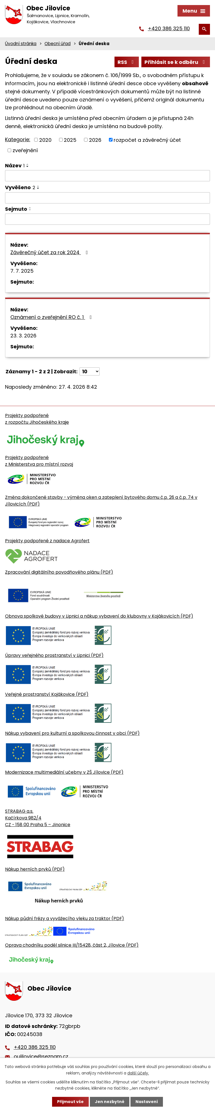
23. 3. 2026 (23, 335)
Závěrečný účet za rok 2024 (50, 252)
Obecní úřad (58, 44)
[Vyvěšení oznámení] (107, 197)
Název (15, 165)
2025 (70, 139)
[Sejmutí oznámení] (107, 219)
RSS (127, 62)
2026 (95, 139)
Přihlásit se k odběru (175, 62)
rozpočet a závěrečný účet (147, 139)
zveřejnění (25, 150)
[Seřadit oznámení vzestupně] (28, 164)
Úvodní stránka (20, 44)
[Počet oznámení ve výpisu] (90, 371)
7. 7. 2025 (22, 270)
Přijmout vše (70, 1101)
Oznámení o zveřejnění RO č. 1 (52, 317)
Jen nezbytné (109, 1101)
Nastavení (146, 1101)
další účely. (138, 1073)
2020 (45, 139)
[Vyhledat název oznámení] (107, 175)
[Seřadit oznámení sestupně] (28, 166)
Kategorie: (17, 139)
